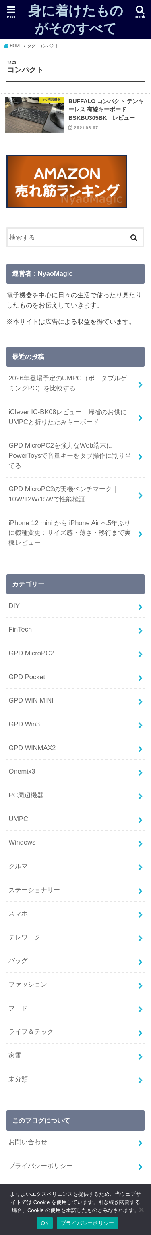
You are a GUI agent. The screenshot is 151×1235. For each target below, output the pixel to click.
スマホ (18, 913)
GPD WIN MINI (31, 700)
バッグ (18, 960)
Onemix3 (21, 771)
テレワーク (24, 937)
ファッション (27, 984)
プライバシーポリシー (40, 1165)
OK (45, 1223)
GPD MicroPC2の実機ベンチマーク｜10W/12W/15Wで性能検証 (63, 494)
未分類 (18, 1079)
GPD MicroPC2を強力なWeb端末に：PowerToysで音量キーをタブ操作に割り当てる (69, 455)
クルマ (18, 866)
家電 (14, 1055)
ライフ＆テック (31, 1031)
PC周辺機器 (25, 795)
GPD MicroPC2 (31, 653)
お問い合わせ (27, 1141)
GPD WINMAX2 (32, 747)
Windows (21, 842)
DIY (13, 605)
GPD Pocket (26, 676)
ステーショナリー (34, 889)
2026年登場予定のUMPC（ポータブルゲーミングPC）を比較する (70, 383)
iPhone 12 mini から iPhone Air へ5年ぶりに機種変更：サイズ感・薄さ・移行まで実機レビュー (69, 532)
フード (18, 1008)
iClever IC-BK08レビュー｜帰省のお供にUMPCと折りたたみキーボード (67, 417)
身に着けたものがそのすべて (75, 19)
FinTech (20, 629)
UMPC (18, 818)
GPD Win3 (24, 724)
